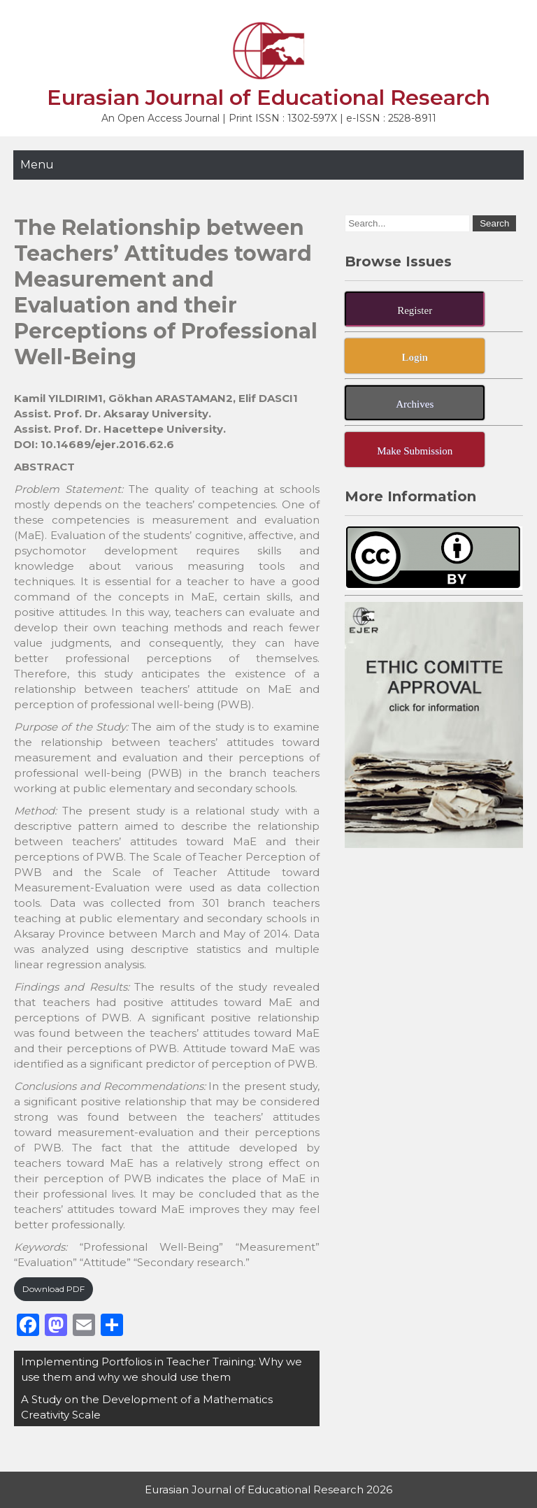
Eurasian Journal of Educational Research (268, 97)
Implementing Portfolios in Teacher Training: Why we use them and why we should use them (161, 1369)
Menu (37, 164)
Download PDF (53, 1289)
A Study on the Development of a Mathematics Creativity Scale (147, 1407)
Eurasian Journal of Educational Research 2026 (268, 1489)
